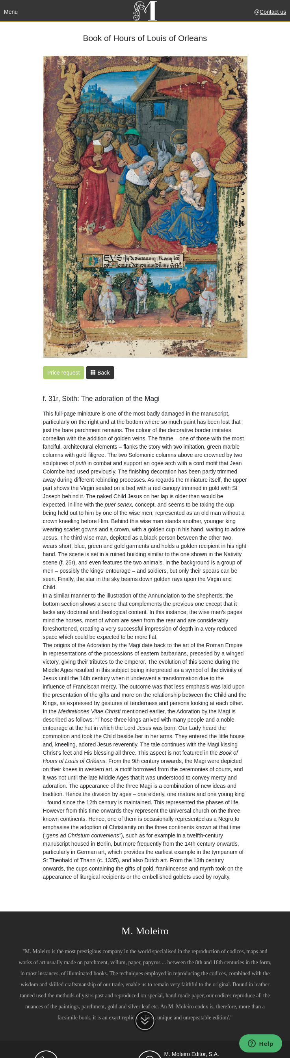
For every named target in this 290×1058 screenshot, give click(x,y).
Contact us (273, 12)
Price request (63, 372)
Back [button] (100, 372)
